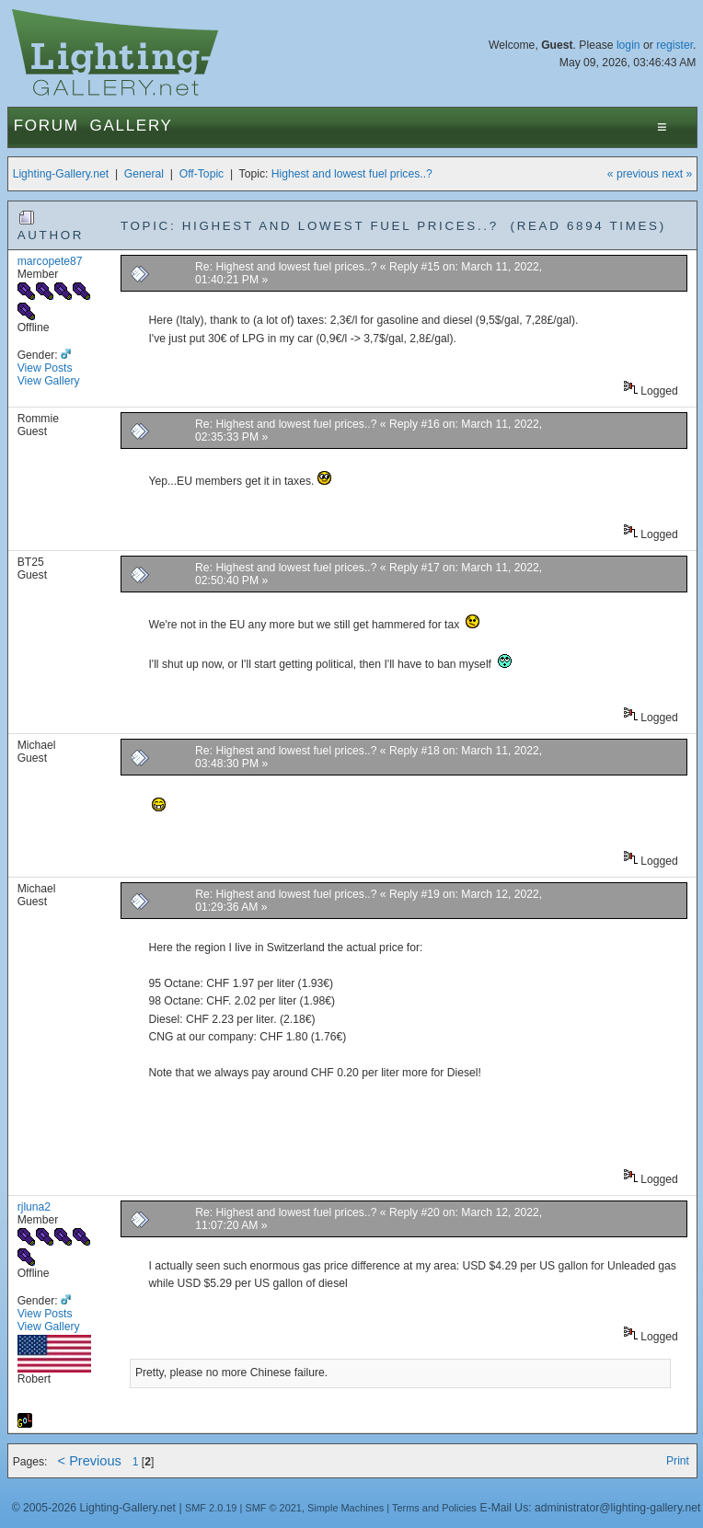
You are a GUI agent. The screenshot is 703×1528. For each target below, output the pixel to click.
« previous (633, 173)
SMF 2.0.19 (211, 1507)
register (674, 45)
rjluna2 (34, 1207)
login (628, 45)
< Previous (89, 1460)
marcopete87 (50, 261)
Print (677, 1460)
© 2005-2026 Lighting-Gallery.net (94, 1507)
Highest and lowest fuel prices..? (351, 173)
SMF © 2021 (273, 1507)
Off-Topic (201, 173)
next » (677, 173)
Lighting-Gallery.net (61, 173)
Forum (46, 125)
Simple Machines (345, 1507)
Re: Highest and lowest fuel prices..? (285, 266)
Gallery (131, 125)
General (144, 173)
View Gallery (48, 380)
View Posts (45, 368)
